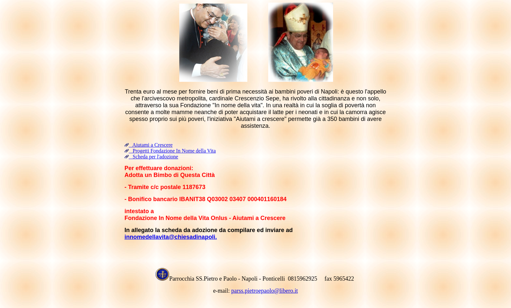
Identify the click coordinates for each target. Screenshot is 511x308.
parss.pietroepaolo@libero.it (264, 290)
